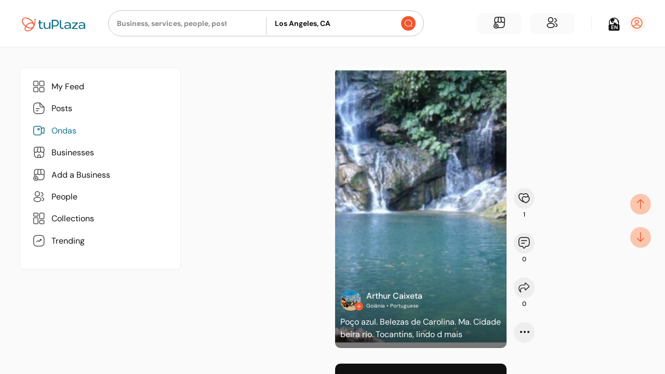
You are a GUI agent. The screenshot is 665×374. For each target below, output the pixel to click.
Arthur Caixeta (394, 295)
